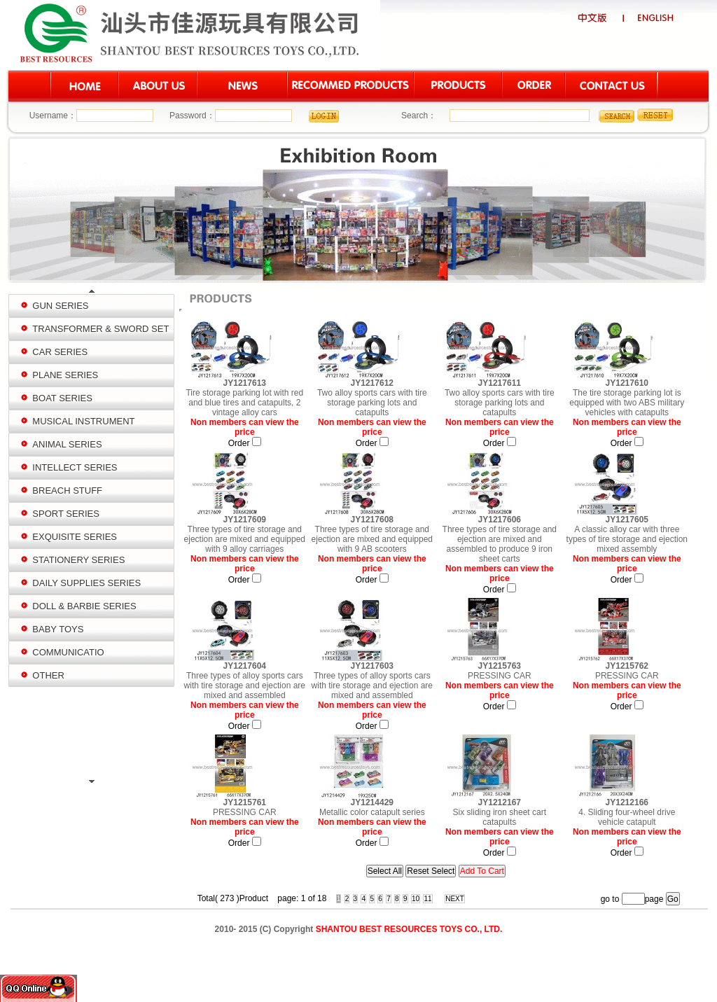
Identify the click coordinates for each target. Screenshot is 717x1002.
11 (427, 899)
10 (415, 899)
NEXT (454, 899)
